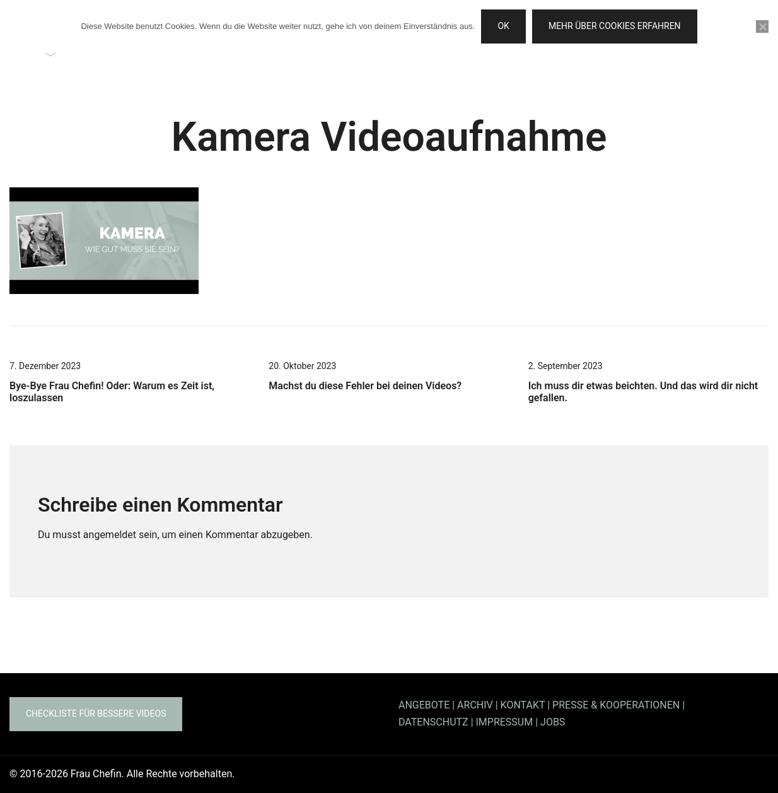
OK (503, 26)
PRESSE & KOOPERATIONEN (616, 705)
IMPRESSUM (504, 722)
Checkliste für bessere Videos (96, 713)
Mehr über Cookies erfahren (615, 26)
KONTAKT (523, 705)
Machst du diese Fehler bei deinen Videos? (365, 386)
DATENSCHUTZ (433, 722)
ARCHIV (475, 705)
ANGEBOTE (424, 705)
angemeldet (109, 535)
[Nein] (762, 26)
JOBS (552, 722)
